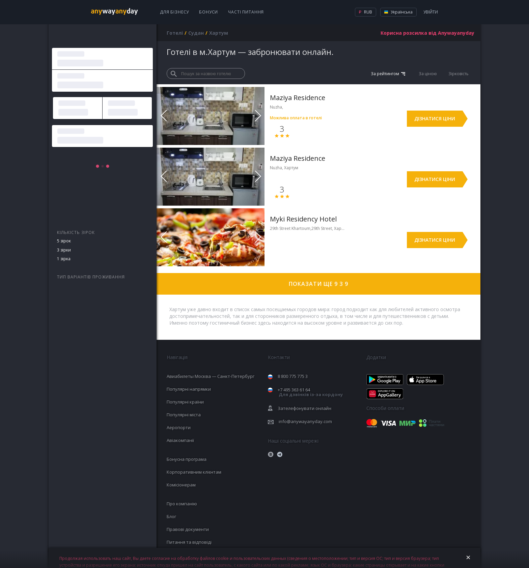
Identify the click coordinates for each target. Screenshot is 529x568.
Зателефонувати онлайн (304, 408)
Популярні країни (185, 402)
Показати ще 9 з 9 (318, 284)
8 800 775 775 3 (293, 376)
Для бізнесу (174, 12)
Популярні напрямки (189, 389)
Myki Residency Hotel (303, 218)
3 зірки (64, 250)
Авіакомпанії (180, 440)
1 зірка (64, 259)
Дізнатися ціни (434, 118)
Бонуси (208, 12)
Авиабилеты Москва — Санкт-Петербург (210, 376)
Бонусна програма (186, 459)
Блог (171, 516)
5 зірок (64, 241)
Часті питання (246, 12)
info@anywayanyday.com (305, 421)
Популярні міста (184, 415)
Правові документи (188, 529)
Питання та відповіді (189, 542)
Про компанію (182, 504)
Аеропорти (179, 427)
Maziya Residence (297, 97)
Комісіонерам (181, 485)
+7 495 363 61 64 (310, 392)
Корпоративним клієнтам (194, 472)
